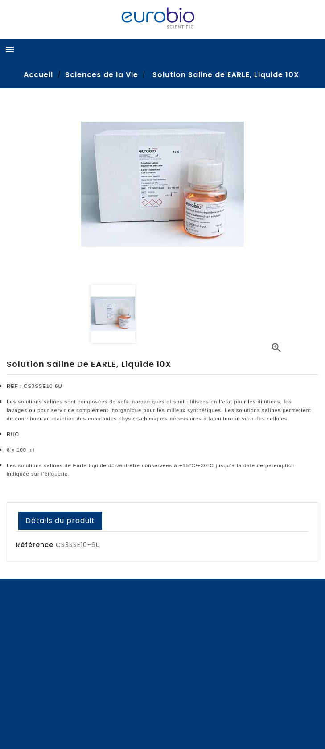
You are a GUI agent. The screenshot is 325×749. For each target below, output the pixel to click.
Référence (34, 545)
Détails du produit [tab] (60, 520)
